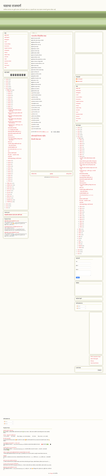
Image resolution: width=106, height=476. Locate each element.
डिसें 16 (9, 162)
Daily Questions (11, 137)
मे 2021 (8, 194)
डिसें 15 (9, 164)
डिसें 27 (9, 99)
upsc (5, 67)
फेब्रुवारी (80, 245)
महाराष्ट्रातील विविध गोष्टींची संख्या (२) (14, 131)
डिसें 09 (9, 173)
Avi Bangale (79, 79)
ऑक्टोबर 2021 (10, 185)
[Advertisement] (44, 20)
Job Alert (6, 56)
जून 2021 (9, 192)
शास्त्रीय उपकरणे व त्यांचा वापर (8, 430)
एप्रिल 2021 (9, 196)
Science (6, 63)
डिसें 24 (9, 102)
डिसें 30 (9, 93)
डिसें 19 (9, 160)
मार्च (79, 243)
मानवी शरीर (10, 156)
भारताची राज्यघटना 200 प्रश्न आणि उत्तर (13, 214)
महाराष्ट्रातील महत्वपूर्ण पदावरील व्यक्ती (14, 133)
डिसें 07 (9, 175)
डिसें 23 (9, 104)
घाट (8, 151)
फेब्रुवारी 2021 (10, 199)
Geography (6, 50)
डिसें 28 (9, 97)
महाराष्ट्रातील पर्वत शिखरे (12, 127)
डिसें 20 (9, 108)
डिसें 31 (9, 91)
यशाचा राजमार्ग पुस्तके (94, 358)
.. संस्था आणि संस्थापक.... (12, 145)
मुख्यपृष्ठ (51, 173)
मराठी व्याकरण (6, 37)
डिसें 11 (9, 169)
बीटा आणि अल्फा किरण (6, 438)
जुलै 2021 (9, 190)
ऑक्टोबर (80, 231)
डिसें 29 (9, 95)
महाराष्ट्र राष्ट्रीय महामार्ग (12, 152)
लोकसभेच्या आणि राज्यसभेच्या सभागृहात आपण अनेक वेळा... (14, 122)
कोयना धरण (10, 141)
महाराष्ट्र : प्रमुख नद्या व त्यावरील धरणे (9, 435)
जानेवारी (80, 247)
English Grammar (8, 48)
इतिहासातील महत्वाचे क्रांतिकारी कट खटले (11, 221)
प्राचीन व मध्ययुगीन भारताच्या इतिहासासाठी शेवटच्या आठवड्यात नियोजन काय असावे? (16, 452)
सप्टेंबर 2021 (9, 187)
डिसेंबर (80, 138)
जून (79, 238)
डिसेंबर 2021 (9, 90)
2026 (7, 79)
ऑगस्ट (80, 234)
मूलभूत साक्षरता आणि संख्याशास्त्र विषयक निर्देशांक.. (88, 162)
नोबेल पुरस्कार (10, 135)
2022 (7, 86)
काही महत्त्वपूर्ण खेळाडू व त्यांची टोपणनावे (14, 158)
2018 (7, 207)
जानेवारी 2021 (9, 201)
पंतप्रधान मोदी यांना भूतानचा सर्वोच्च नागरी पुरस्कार (88, 161)
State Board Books (94, 363)
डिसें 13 (9, 168)
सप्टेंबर (80, 232)
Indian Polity (7, 54)
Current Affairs (7, 43)
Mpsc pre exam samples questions (10, 460)
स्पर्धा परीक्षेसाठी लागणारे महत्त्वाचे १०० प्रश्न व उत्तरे (11, 443)
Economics (6, 46)
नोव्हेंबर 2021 (9, 183)
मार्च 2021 (9, 198)
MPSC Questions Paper (96, 356)
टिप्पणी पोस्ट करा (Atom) (54, 177)
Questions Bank (7, 61)
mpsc (5, 58)
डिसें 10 (9, 171)
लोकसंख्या (4, 455)
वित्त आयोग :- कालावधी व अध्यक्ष (13, 154)
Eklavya (92, 360)
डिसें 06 (9, 177)
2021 (7, 88)
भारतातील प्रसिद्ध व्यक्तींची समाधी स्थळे (14, 143)
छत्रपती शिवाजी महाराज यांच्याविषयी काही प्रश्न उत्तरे (13, 226)
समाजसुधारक (6, 39)
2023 (7, 84)
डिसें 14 (9, 166)
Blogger (51, 473)
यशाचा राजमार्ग (12, 6)
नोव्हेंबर (80, 229)
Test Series (6, 65)
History (5, 52)
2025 (7, 81)
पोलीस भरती (6, 35)
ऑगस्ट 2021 (9, 188)
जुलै (79, 236)
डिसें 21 (9, 106)
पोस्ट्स (78, 306)
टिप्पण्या (78, 308)
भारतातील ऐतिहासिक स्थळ (12, 147)
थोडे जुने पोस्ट (69, 173)
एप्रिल (80, 242)
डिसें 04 (9, 179)
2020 (7, 204)
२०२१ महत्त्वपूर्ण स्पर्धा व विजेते (13, 129)
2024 (7, 83)
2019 (7, 205)
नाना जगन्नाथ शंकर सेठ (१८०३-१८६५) (15, 149)
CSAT (5, 41)
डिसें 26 (9, 101)
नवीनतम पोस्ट (34, 173)
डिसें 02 (9, 181)
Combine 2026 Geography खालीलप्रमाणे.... (11, 463)
